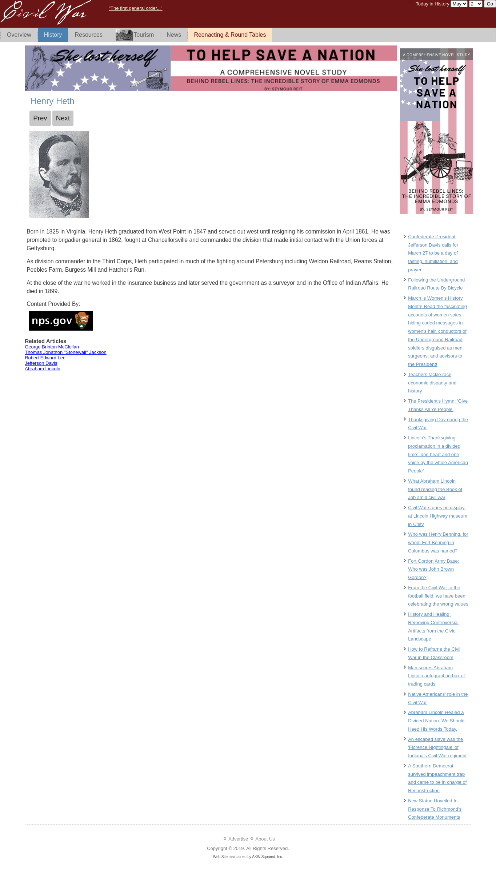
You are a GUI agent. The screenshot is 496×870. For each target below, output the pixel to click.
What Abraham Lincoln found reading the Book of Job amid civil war (435, 489)
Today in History (432, 4)
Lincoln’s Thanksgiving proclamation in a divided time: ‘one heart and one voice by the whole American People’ (438, 454)
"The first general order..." (135, 8)
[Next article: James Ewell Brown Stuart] (63, 118)
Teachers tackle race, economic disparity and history (432, 383)
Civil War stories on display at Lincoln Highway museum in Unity (437, 516)
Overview (19, 35)
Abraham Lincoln (42, 368)
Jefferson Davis (41, 363)
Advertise (238, 839)
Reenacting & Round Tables (230, 35)
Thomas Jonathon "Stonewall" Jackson (66, 352)
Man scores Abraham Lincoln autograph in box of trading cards (436, 676)
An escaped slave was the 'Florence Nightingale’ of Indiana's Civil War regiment (437, 748)
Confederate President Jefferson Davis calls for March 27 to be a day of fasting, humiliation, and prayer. (433, 253)
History (53, 35)
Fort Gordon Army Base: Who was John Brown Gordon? (433, 569)
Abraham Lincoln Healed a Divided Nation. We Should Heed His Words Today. (436, 721)
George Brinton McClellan (52, 347)
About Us (265, 839)
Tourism (134, 35)
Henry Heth (52, 101)
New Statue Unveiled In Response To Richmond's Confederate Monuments (434, 809)
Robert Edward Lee (45, 357)
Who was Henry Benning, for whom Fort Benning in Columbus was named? (438, 542)
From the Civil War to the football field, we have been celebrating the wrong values (438, 596)
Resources (88, 35)
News (174, 35)
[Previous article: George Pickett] (40, 118)
